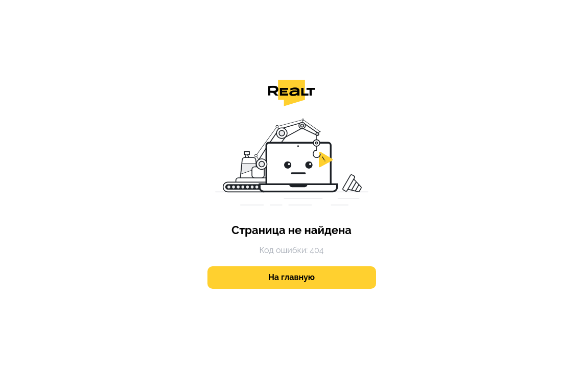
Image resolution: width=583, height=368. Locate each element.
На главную (291, 277)
